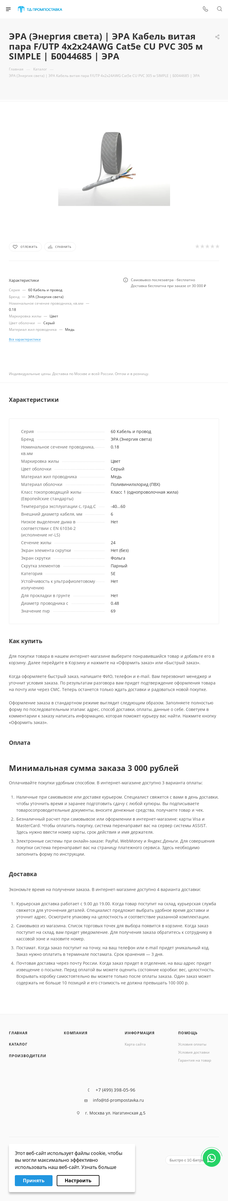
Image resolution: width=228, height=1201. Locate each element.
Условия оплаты (192, 1044)
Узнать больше (98, 1167)
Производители (27, 1055)
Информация (140, 1032)
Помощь (188, 1032)
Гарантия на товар (194, 1060)
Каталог (18, 1044)
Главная (18, 1032)
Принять (34, 1180)
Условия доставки (194, 1052)
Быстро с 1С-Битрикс (189, 1160)
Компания (75, 1032)
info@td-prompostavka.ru (118, 1100)
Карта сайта (135, 1044)
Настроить (78, 1180)
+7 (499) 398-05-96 (115, 1090)
